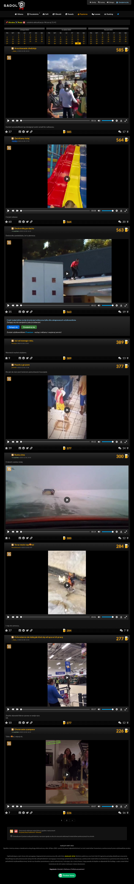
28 (13, 43)
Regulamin (53, 869)
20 (7, 41)
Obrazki (57, 14)
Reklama (67, 869)
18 (36, 39)
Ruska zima (19, 454)
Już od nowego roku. (24, 340)
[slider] (55, 120)
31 (83, 43)
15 (18, 39)
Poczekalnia (33, 14)
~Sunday (14, 141)
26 (42, 41)
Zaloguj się (13, 327)
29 (18, 43)
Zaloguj (110, 2)
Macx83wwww (16, 547)
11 (36, 37)
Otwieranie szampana (24, 729)
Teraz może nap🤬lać (24, 544)
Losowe (96, 14)
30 (24, 43)
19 (42, 39)
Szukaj (101, 2)
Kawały (69, 14)
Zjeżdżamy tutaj (21, 138)
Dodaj (93, 2)
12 (42, 37)
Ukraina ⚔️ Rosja (15, 22)
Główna (19, 14)
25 (36, 41)
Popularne (82, 14)
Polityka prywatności (77, 869)
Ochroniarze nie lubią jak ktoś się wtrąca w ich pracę (38, 637)
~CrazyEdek (15, 231)
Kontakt (60, 869)
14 (13, 39)
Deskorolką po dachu (24, 228)
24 (30, 41)
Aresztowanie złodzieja (25, 48)
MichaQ (14, 343)
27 (7, 43)
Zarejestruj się (122, 2)
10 (30, 37)
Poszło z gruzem (22, 364)
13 (7, 39)
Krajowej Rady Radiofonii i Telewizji (30, 832)
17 (30, 39)
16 (24, 39)
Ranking (108, 14)
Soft (45, 14)
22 (18, 41)
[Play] (8, 121)
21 (13, 41)
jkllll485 (14, 367)
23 (24, 41)
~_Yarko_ (14, 51)
